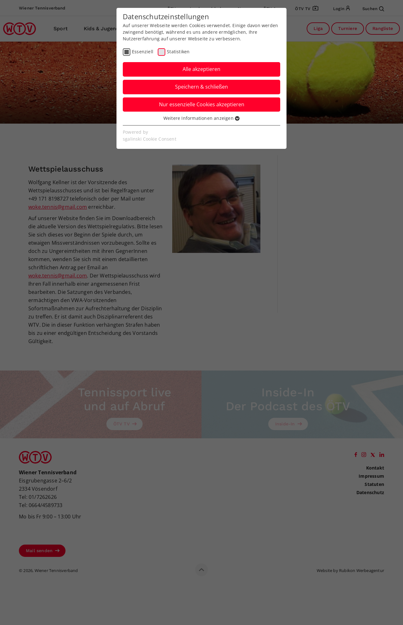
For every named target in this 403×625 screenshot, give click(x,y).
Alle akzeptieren (201, 69)
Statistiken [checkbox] (178, 52)
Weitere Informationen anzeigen (201, 118)
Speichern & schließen (201, 86)
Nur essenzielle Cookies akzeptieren (201, 104)
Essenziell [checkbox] (142, 52)
